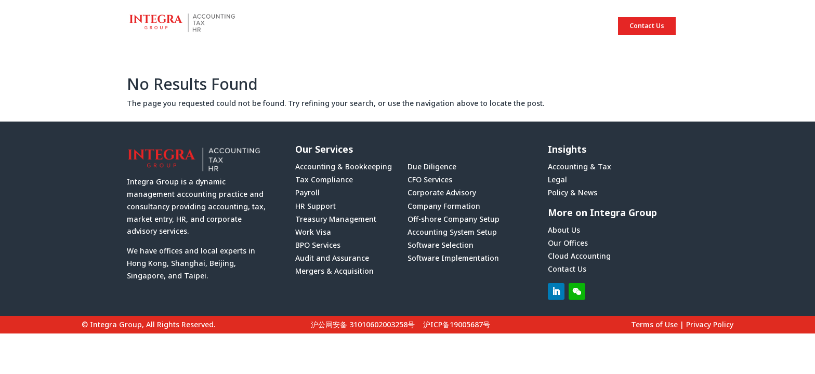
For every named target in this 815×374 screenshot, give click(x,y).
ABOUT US (449, 26)
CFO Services (429, 179)
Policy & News (572, 192)
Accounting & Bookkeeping (343, 166)
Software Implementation (453, 258)
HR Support (315, 206)
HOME (393, 26)
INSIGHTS (573, 26)
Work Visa (313, 232)
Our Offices (568, 243)
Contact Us (646, 25)
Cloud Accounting (579, 256)
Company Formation (443, 206)
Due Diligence (431, 166)
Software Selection (440, 245)
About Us (564, 230)
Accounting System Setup (452, 232)
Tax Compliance (324, 179)
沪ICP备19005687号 (456, 324)
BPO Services (317, 245)
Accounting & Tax (579, 166)
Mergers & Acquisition (334, 271)
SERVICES (511, 26)
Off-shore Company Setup (453, 219)
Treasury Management (335, 219)
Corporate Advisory (441, 192)
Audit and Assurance (332, 258)
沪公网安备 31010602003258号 (363, 324)
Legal (557, 179)
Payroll (307, 192)
